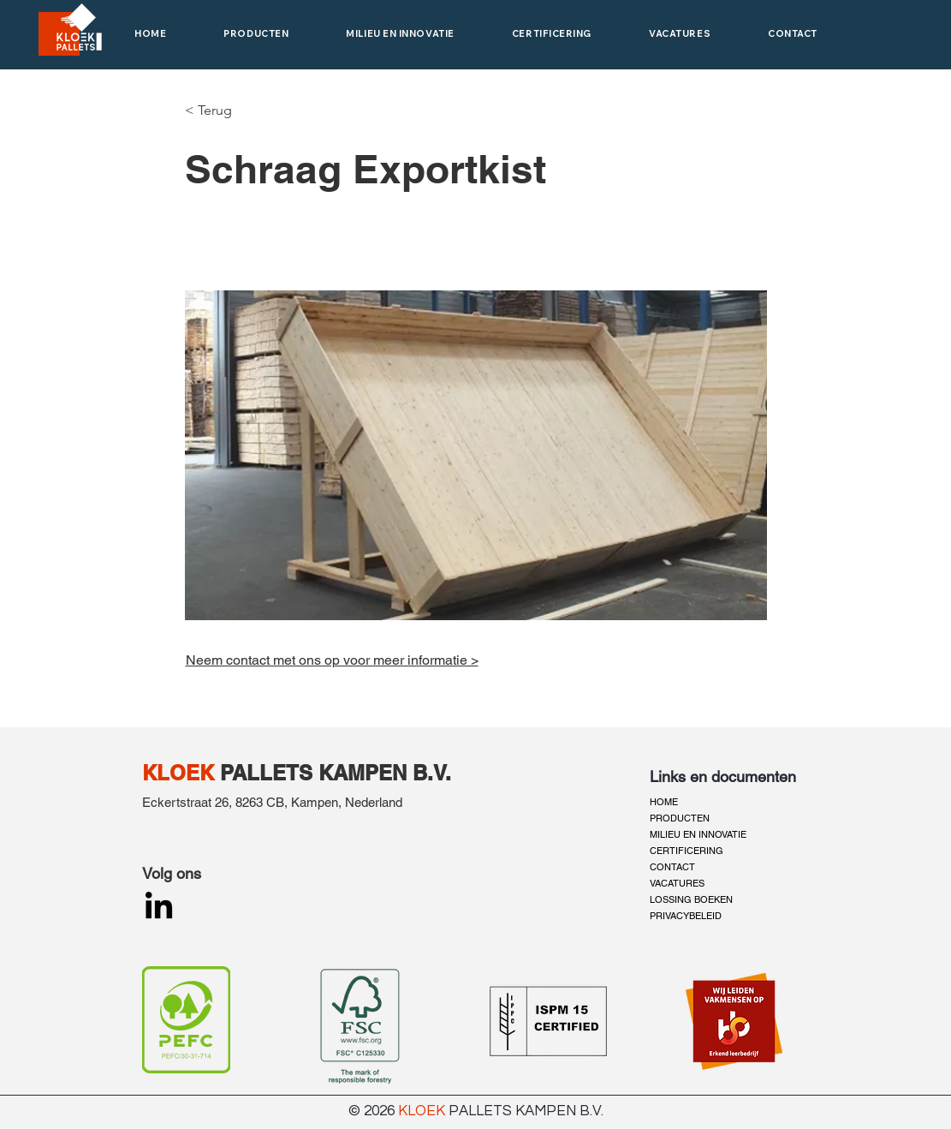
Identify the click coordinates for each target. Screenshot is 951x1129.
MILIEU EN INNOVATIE (698, 834)
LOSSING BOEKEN (691, 899)
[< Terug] (212, 110)
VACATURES (677, 883)
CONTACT (672, 867)
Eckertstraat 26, (188, 802)
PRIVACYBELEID (686, 916)
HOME (664, 802)
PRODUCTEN (680, 818)
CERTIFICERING (686, 851)
